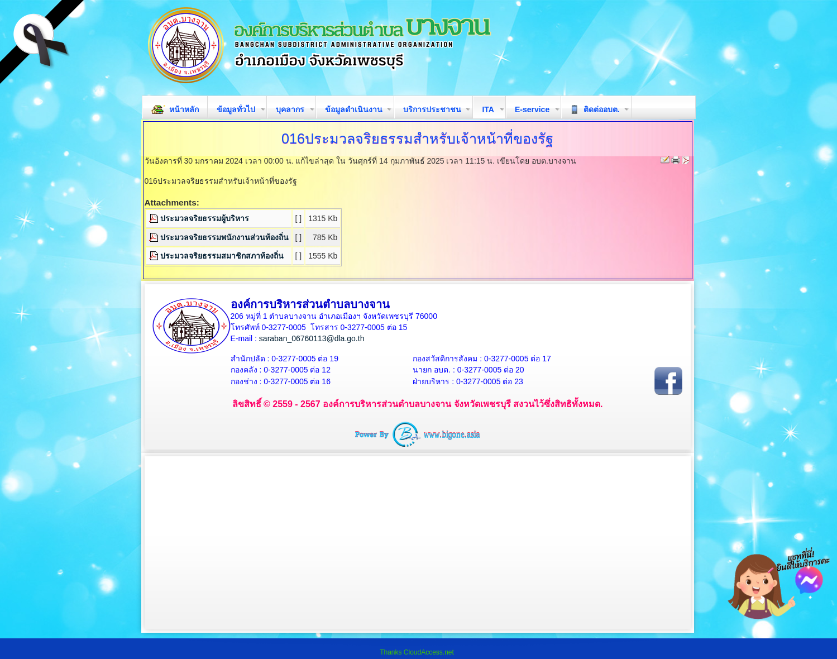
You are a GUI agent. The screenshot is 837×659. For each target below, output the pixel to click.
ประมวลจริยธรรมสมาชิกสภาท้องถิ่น (222, 255)
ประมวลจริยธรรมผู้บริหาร (204, 218)
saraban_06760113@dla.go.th (312, 338)
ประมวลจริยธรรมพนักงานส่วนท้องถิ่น (224, 237)
